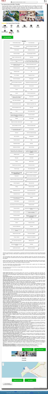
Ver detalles (30, 380)
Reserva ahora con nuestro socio (28, 350)
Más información (40, 349)
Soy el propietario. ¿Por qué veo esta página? (7, 384)
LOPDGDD (31, 392)
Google (16, 391)
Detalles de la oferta (18, 380)
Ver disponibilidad (7, 37)
